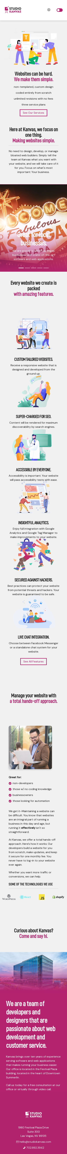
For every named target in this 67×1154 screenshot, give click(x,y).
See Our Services (33, 112)
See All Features (33, 661)
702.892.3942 (33, 1147)
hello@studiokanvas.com (33, 1142)
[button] (5, 228)
